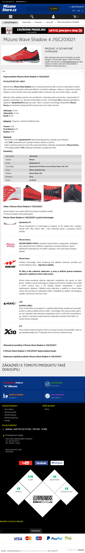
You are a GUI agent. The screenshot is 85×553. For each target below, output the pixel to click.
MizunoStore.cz (21, 1)
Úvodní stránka (26, 22)
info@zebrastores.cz (70, 62)
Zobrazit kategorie (10, 22)
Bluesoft (81, 550)
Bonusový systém (10, 412)
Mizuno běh (49, 22)
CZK (78, 10)
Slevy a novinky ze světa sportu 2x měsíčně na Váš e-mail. (19, 526)
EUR (82, 10)
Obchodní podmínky (11, 418)
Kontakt (7, 421)
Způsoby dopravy (10, 415)
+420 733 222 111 (77, 7)
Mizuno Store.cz (9, 8)
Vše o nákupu (9, 409)
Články (47, 409)
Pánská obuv (38, 22)
